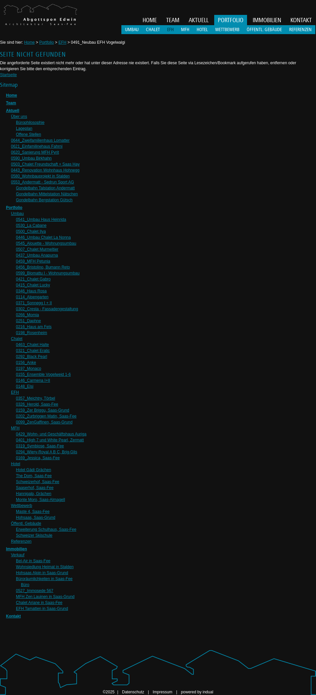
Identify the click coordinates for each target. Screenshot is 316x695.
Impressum (163, 692)
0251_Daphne (28, 321)
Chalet (17, 338)
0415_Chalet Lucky (33, 285)
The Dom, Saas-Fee (34, 475)
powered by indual (197, 692)
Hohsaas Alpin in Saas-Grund (42, 573)
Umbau (17, 213)
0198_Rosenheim (31, 332)
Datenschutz (133, 692)
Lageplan (24, 128)
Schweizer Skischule (34, 535)
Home (29, 42)
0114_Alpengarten (32, 297)
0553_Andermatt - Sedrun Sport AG (42, 182)
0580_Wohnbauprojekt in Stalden (40, 176)
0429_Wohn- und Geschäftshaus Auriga (51, 434)
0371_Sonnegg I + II (34, 303)
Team (11, 103)
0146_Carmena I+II (33, 380)
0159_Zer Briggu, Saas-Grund (42, 410)
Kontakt (13, 616)
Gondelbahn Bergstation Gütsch (44, 200)
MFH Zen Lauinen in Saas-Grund (45, 596)
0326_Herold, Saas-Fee (37, 404)
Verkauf (18, 555)
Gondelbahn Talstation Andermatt (45, 188)
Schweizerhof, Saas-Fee (37, 481)
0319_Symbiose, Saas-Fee (40, 446)
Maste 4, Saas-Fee (32, 511)
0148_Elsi (24, 386)
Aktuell (12, 110)
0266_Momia (27, 315)
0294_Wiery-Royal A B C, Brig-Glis (46, 452)
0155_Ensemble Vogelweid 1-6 (43, 374)
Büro (25, 584)
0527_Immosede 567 (34, 590)
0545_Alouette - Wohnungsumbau (46, 243)
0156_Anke (26, 362)
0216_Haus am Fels (33, 326)
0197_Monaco (28, 368)
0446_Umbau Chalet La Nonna (43, 237)
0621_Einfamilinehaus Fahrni (36, 146)
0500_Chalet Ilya (31, 231)
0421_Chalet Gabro (33, 279)
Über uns (19, 116)
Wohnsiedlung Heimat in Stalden (45, 567)
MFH (15, 428)
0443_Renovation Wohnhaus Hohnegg (45, 170)
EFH (62, 42)
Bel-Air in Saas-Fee (33, 561)
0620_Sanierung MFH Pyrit (35, 152)
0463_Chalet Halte (32, 344)
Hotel (15, 464)
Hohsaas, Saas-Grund (35, 517)
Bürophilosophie (30, 122)
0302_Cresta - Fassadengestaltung (47, 309)
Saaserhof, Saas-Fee (34, 487)
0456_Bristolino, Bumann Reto (43, 267)
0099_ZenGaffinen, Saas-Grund (44, 422)
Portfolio (46, 42)
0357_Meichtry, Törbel (35, 398)
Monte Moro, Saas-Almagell (40, 499)
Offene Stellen (28, 134)
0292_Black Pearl (31, 356)
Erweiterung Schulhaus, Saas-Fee (46, 529)
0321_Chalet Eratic (33, 350)
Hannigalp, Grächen (33, 493)
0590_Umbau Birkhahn (31, 158)
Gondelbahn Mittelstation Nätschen (47, 194)
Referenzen (21, 541)
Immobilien (16, 549)
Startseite (8, 75)
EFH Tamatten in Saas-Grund (42, 608)
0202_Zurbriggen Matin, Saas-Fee (46, 416)
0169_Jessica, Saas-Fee (38, 458)
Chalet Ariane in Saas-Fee (39, 602)
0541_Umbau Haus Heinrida (41, 219)
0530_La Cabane (31, 225)
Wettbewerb (21, 505)
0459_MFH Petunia (33, 261)
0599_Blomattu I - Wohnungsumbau (48, 273)
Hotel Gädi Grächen (33, 470)
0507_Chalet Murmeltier (37, 249)
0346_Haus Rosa (31, 291)
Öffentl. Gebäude (26, 523)
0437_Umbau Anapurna (37, 255)
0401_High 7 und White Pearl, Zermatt (50, 440)
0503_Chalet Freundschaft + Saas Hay (45, 164)
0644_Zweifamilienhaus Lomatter (40, 140)
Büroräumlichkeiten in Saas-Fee (44, 578)
